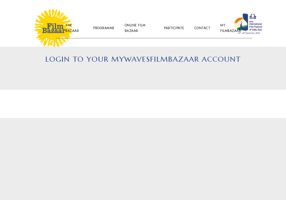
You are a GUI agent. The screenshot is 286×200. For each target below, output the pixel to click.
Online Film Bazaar (135, 28)
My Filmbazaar (230, 28)
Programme (104, 28)
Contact (202, 28)
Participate (174, 28)
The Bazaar (72, 28)
